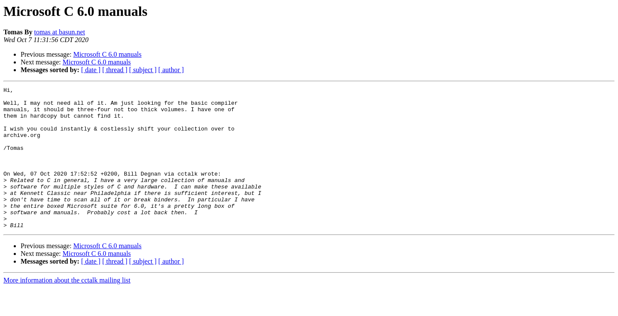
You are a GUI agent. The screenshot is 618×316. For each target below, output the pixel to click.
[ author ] (171, 69)
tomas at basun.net (59, 32)
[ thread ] (114, 69)
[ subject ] (143, 69)
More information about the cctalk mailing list (66, 308)
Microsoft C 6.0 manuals (107, 54)
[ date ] (90, 69)
